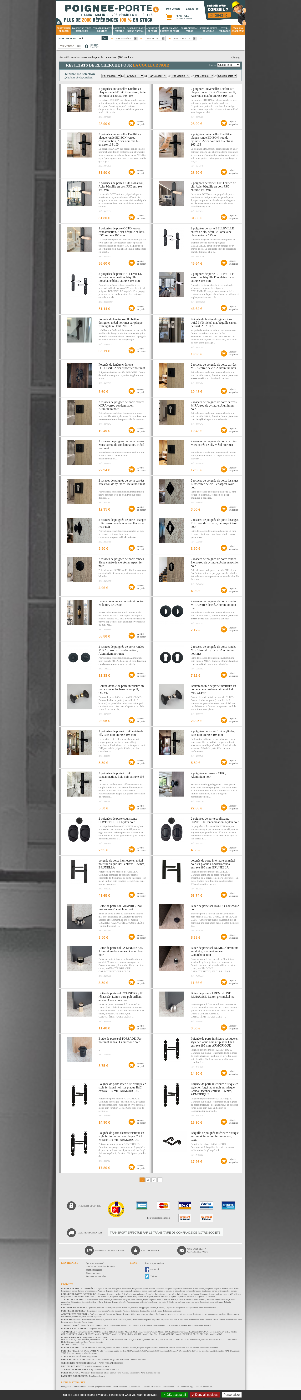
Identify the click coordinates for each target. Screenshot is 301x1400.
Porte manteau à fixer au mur (103, 1373)
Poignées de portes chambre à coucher (138, 1294)
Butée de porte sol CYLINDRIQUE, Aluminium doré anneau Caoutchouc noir (121, 951)
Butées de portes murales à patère (86, 1316)
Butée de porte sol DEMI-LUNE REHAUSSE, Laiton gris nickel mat (213, 995)
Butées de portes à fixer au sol (102, 1314)
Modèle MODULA (200, 1332)
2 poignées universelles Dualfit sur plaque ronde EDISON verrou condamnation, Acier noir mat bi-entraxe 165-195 (120, 139)
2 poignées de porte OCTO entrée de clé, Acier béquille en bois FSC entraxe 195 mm (213, 186)
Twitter (153, 1276)
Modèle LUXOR (119, 1334)
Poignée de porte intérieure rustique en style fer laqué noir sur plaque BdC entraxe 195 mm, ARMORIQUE (122, 1087)
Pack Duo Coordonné (237, 29)
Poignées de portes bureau (188, 1294)
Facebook (154, 1269)
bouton (102, 1347)
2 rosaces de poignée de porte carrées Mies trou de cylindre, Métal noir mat (122, 482)
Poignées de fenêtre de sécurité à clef (138, 1311)
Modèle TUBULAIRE (181, 1332)
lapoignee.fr (66, 1386)
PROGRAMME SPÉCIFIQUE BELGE (126, 1339)
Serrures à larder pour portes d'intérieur (113, 1307)
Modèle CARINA (167, 1334)
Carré (80, 1332)
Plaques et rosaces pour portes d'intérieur (150, 1296)
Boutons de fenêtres (163, 1311)
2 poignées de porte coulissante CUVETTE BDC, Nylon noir (118, 820)
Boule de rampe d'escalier (217, 1299)
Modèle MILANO (200, 1334)
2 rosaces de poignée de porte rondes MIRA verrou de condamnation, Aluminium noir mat (121, 650)
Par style (153, 38)
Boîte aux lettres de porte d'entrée (191, 1299)
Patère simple (87, 1322)
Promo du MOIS (182, 1339)
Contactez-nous (93, 1273)
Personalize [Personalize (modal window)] (232, 1394)
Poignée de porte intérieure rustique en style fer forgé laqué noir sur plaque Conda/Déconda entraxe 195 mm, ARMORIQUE (214, 1089)
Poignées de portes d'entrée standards (148, 1288)
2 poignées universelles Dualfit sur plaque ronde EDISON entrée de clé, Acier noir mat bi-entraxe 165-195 (213, 92)
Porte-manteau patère (189, 29)
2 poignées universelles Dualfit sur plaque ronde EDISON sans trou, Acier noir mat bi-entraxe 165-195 (123, 92)
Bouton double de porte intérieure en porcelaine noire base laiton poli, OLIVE (121, 689)
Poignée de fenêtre (119, 29)
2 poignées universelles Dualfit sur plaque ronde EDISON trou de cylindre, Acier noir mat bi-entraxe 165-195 (212, 139)
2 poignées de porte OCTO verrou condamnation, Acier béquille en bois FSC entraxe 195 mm (122, 232)
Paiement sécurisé (89, 1205)
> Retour (235, 57)
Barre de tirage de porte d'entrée (112, 1302)
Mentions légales (94, 1269)
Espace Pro (192, 9)
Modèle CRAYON (86, 1334)
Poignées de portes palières (142, 1291)
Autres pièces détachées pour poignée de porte (191, 1325)
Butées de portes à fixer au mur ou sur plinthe (135, 1314)
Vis (140, 1332)
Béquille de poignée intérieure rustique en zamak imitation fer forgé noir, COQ (215, 1136)
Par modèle (67, 46)
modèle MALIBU (225, 1351)
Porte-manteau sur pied (150, 1373)
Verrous (153, 1307)
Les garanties (150, 1250)
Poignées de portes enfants (72, 1296)
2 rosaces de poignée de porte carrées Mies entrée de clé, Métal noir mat (214, 443)
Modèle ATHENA (109, 1332)
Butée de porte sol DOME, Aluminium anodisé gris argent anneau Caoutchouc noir (214, 951)
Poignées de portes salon (165, 1294)
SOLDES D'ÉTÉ (77, 1344)
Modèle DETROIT (102, 1334)
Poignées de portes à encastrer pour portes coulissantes (192, 1296)
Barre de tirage (108, 1359)
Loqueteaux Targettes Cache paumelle (182, 1307)
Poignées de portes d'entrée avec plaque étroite (184, 1288)
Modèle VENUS (134, 1334)
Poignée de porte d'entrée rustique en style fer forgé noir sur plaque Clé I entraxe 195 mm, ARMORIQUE (121, 1136)
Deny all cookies (205, 1394)
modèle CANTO (155, 1351)
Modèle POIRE (164, 1332)
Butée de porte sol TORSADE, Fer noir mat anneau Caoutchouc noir (120, 1040)
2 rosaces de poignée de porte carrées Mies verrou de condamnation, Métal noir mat (121, 445)
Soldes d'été (195, 1339)
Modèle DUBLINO (184, 1334)
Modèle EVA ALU (150, 1334)
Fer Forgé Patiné (90, 1356)
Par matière (123, 38)
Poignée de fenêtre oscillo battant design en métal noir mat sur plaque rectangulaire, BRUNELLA (120, 323)
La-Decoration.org (184, 1386)
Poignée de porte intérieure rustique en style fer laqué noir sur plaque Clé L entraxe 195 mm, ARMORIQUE (214, 1042)
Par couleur (182, 38)
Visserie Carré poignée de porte (169, 29)
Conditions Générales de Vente (100, 1266)
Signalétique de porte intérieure (84, 1302)
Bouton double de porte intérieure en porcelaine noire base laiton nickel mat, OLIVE (213, 689)
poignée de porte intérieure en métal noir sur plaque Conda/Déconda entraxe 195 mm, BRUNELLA (213, 864)
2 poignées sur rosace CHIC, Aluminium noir (208, 775)
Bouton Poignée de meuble (208, 29)
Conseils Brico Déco (152, 1386)
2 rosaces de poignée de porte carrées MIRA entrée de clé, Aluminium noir (214, 366)
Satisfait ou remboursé (110, 1250)
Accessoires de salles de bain (139, 1302)
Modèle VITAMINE (92, 1332)
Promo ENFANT (151, 1339)
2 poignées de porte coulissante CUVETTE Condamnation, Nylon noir (215, 820)
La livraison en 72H (90, 1232)
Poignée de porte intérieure (81, 29)
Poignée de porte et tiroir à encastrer (152, 1347)
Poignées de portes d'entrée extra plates (222, 1288)
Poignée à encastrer (97, 1328)
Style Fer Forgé (224, 29)
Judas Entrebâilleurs (207, 1307)
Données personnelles (96, 1276)
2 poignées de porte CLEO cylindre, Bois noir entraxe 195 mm (213, 733)
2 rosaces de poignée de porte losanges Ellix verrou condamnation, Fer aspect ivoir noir (122, 523)
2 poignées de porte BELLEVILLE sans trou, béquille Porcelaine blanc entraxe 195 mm (212, 277)
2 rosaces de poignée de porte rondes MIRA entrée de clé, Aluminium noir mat (213, 605)
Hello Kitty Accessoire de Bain (74, 1342)
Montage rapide (112, 1351)
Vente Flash (232, 1339)
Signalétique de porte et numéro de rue (159, 1299)
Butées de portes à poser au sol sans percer (174, 1314)
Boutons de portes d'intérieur (97, 1296)
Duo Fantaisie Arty (97, 1376)
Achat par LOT (82, 1339)
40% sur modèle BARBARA (213, 1339)
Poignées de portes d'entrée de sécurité (114, 1291)
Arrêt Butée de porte (63, 29)
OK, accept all (174, 1394)
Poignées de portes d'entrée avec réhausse (78, 1291)
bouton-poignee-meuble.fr (99, 1386)
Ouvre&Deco (80, 1386)
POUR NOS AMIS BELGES (111, 1363)
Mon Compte (173, 9)
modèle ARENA (140, 1351)
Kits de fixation (122, 1359)
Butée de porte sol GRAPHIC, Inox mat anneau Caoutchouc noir (120, 907)
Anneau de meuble (177, 1347)
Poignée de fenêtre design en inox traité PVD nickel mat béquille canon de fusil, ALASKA (214, 323)
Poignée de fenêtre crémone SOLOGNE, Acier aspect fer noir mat (122, 366)
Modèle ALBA (216, 1334)
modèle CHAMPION (172, 1351)
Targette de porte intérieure (211, 1302)
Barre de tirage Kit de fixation (136, 29)
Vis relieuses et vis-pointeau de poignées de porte (149, 1325)
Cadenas (160, 1307)
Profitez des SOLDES (99, 1339)
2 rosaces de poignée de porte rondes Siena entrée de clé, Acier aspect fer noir (121, 562)
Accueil (63, 57)
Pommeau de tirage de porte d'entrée (126, 1299)
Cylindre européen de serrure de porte (183, 1302)
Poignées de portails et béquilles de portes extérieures (178, 1291)
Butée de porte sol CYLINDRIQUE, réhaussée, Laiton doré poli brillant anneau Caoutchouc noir (121, 997)
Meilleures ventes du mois (98, 1366)
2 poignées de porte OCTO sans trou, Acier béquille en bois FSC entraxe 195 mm (121, 186)
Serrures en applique (140, 1307)
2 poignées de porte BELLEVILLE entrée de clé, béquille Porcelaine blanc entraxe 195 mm (212, 232)
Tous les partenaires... (204, 1386)
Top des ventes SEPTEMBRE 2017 (105, 1369)
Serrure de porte (159, 1302)
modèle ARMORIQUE (128, 1332)
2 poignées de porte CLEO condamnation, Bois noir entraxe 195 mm (121, 777)
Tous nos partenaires (154, 1263)
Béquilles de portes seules (121, 1296)
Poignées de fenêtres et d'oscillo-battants (104, 1311)
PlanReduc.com (120, 1386)
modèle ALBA (126, 1351)
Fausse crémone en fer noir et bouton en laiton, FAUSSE (121, 603)
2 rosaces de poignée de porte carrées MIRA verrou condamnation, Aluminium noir (121, 405)
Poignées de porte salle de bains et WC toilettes (220, 1294)
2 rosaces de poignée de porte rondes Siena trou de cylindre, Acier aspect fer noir (215, 562)
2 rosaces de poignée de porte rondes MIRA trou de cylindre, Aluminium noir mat (213, 650)
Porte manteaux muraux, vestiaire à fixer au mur (204, 1319)
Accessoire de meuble (209, 1347)
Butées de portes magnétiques (205, 1314)
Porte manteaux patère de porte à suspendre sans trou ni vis (157, 1319)
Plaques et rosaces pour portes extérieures (113, 1288)
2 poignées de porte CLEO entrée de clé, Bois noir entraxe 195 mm (121, 733)
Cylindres (92, 1307)
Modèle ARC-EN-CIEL (220, 1332)
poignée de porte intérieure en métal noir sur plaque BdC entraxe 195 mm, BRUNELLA (122, 864)
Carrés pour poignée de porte (115, 1325)
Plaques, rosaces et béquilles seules (82, 1353)
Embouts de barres (138, 1359)
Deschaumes (168, 1386)
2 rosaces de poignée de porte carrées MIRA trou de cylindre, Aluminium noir (214, 405)
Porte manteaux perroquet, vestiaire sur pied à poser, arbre (106, 1319)
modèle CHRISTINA (192, 1351)
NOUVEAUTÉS (167, 1339)
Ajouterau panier (141, 123)
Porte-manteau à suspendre (128, 1373)
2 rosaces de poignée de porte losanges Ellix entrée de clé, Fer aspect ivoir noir (214, 484)
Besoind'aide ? (94, 46)
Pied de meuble (192, 1347)
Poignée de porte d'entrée (102, 29)
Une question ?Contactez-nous (197, 1250)
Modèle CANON (149, 1332)
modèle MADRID (209, 1351)
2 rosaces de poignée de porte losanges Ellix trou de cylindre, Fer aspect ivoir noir (214, 523)
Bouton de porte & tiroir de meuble (121, 1347)
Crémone (177, 1311)
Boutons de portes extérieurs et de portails (219, 1291)
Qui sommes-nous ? (95, 1263)
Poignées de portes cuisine (109, 1294)
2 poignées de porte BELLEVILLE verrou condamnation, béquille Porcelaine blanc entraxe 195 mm (120, 277)
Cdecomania (135, 1386)
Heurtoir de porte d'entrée (99, 1299)
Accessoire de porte (152, 29)
